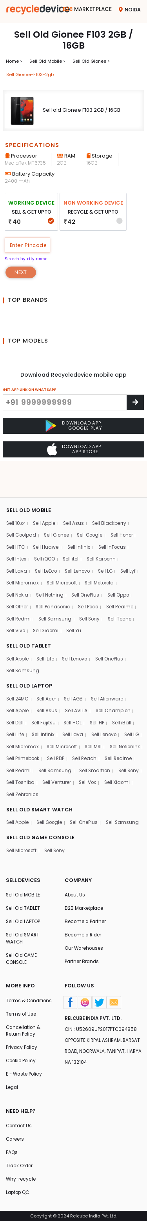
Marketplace (86, 9)
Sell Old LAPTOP (24, 909)
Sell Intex (16, 529)
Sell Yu (75, 602)
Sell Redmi (18, 589)
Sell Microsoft (63, 553)
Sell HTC (15, 516)
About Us (75, 882)
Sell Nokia (17, 565)
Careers (15, 1138)
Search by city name (28, 260)
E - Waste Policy (25, 1072)
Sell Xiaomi (47, 602)
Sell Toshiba (90, 756)
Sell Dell (15, 695)
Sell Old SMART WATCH (23, 927)
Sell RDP (98, 732)
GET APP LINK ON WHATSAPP (29, 391)
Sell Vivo (16, 602)
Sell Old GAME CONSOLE (22, 947)
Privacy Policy (22, 1044)
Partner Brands (82, 950)
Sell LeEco (47, 541)
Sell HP (99, 695)
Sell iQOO (45, 529)
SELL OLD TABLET (29, 616)
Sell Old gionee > (91, 61)
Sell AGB (75, 671)
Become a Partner (86, 909)
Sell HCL (74, 695)
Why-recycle (21, 1179)
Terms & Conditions (19, 993)
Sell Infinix (80, 516)
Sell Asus (75, 492)
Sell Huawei (47, 516)
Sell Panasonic (54, 577)
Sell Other (17, 577)
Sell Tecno (123, 589)
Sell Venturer (20, 768)
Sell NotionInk (22, 732)
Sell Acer (48, 671)
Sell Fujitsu (44, 695)
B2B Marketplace (84, 896)
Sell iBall (124, 695)
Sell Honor (126, 504)
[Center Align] (135, 404)
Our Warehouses (84, 936)
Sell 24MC (18, 671)
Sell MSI (119, 720)
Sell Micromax (23, 553)
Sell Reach (127, 732)
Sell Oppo (122, 565)
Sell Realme (124, 577)
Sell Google (93, 504)
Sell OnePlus (88, 565)
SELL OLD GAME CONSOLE (41, 824)
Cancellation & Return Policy (24, 1027)
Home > (14, 61)
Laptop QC (18, 1192)
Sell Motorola (102, 553)
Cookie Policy (22, 1058)
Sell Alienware (110, 671)
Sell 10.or (16, 492)
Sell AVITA (77, 683)
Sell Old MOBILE (23, 882)
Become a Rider (84, 923)
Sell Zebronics (120, 768)
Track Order (19, 1165)
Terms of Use (21, 1010)
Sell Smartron (22, 756)
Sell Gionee (58, 504)
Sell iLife (46, 630)
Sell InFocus (114, 516)
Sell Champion (115, 683)
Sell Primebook (63, 732)
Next (21, 273)
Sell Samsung (56, 589)
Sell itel (72, 529)
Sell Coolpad (21, 504)
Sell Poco (91, 577)
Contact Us (19, 1124)
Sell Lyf (132, 541)
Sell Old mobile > (47, 61)
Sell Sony (92, 589)
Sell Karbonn (103, 529)
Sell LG (108, 541)
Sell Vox (53, 768)
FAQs (12, 1151)
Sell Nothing (52, 565)
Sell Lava (16, 541)
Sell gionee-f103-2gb (30, 75)
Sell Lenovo (79, 541)
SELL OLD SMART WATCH (40, 783)
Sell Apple (45, 492)
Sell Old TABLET (23, 896)
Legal (12, 1085)
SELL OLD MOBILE (29, 479)
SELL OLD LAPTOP (29, 657)
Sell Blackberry (111, 492)
